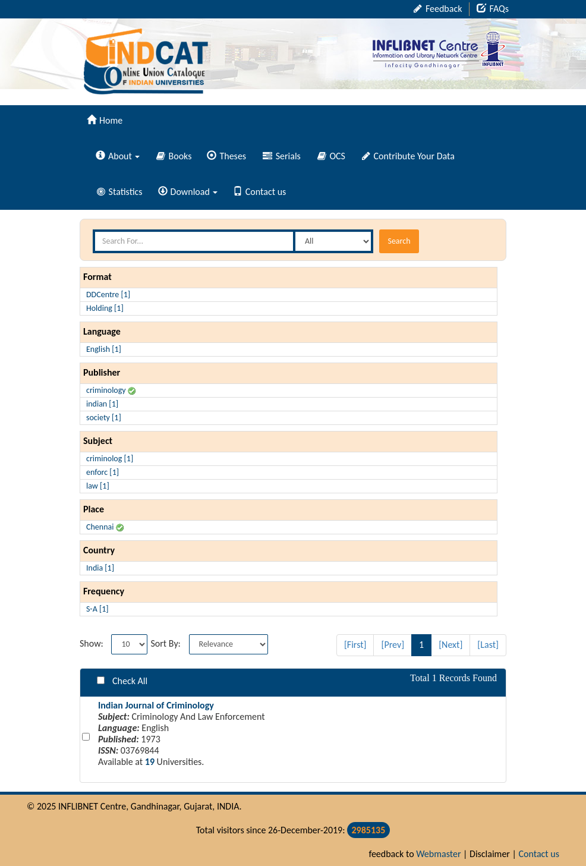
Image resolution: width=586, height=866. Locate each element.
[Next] (450, 644)
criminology (111, 390)
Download (188, 191)
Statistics (120, 191)
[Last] (488, 644)
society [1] (103, 417)
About (118, 156)
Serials (282, 156)
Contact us (259, 191)
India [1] (100, 568)
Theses (226, 156)
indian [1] (102, 404)
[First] (355, 644)
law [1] (97, 486)
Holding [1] (105, 308)
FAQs (493, 8)
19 (150, 761)
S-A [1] (97, 609)
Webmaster (438, 853)
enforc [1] (102, 472)
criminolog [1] (109, 459)
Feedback (438, 8)
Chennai (105, 527)
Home (104, 120)
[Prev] (392, 644)
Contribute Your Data (408, 156)
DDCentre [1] (108, 294)
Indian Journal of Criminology (156, 705)
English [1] (103, 349)
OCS (331, 156)
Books (174, 156)
